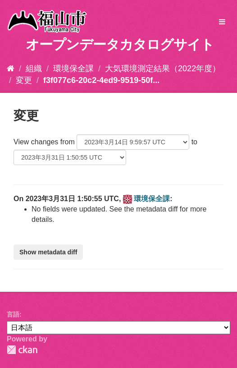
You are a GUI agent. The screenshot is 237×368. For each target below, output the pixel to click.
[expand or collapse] (222, 22)
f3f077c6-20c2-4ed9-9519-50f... (101, 80)
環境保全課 (73, 68)
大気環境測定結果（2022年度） (162, 68)
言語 (13, 314)
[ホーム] (10, 68)
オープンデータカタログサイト (120, 44)
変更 (24, 80)
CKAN (22, 349)
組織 (34, 68)
